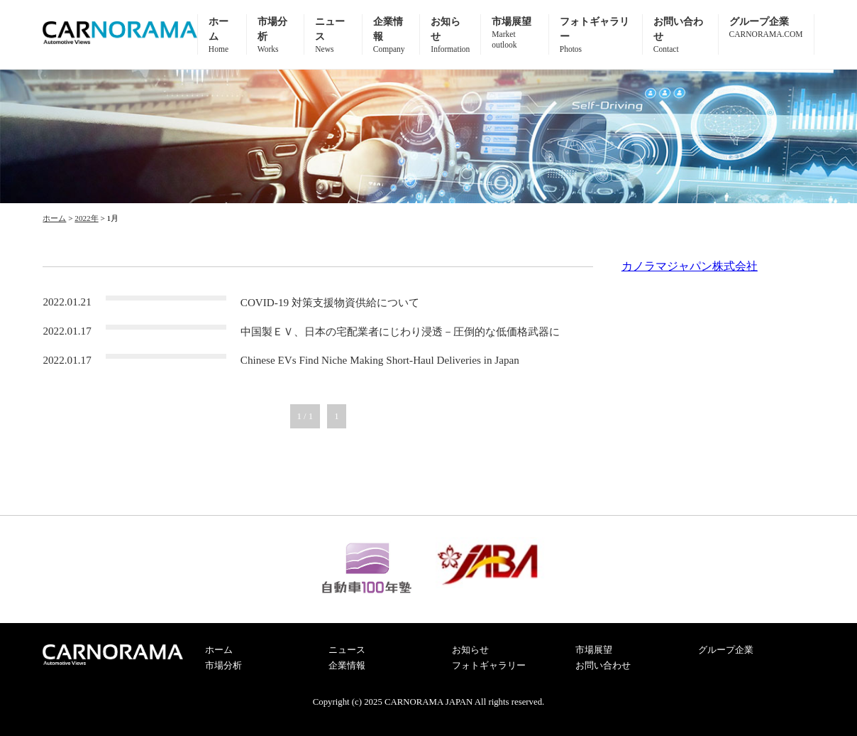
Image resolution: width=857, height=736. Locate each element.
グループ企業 (725, 650)
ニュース (346, 650)
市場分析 (223, 666)
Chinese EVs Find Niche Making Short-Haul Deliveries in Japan (379, 360)
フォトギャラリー (489, 666)
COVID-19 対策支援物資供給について (329, 302)
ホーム (219, 650)
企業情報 (346, 666)
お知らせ (470, 650)
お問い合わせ (603, 666)
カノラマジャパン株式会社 (689, 266)
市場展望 (514, 33)
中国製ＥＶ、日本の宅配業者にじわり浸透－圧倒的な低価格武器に (400, 331)
